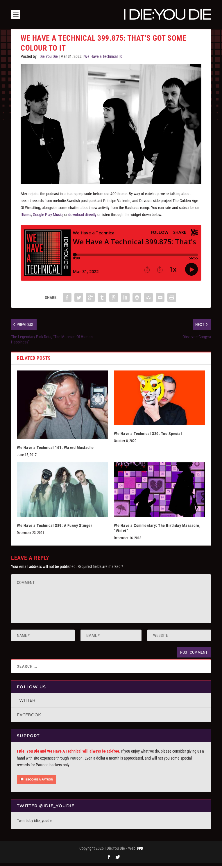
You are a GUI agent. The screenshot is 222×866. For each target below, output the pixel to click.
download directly (82, 217)
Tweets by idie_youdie (34, 823)
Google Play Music (47, 217)
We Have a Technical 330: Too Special (148, 436)
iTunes (26, 217)
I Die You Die (47, 59)
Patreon (76, 760)
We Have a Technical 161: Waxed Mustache (55, 450)
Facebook (29, 717)
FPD (140, 851)
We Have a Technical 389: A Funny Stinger (54, 528)
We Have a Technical (101, 59)
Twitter (26, 702)
